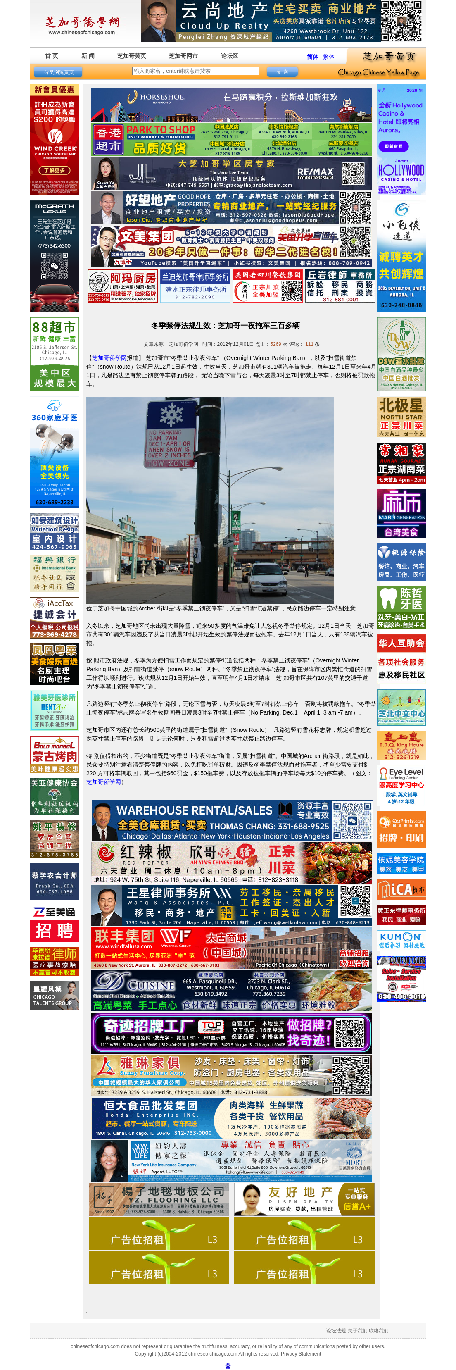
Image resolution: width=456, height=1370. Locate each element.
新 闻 (88, 55)
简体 (312, 56)
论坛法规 (336, 1331)
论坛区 (229, 55)
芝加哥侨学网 (109, 358)
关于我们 (358, 1331)
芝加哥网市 (183, 55)
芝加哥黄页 (131, 55)
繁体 (329, 56)
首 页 (51, 55)
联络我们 (379, 1331)
